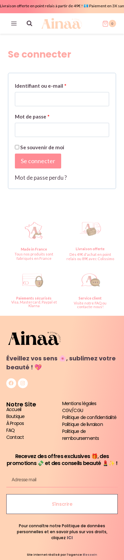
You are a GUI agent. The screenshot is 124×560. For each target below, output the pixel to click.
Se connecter (38, 160)
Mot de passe (34, 115)
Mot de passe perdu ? (41, 177)
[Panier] (109, 23)
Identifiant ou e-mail (42, 84)
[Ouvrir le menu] (14, 24)
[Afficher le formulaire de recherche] (29, 23)
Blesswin (90, 555)
